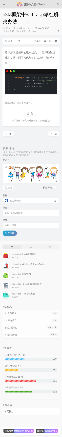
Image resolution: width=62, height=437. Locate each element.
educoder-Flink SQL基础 (23, 293)
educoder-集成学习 (21, 273)
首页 (9, 40)
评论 (6, 159)
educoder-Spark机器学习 (24, 254)
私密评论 (47, 187)
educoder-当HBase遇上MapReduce (29, 264)
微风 (8, 28)
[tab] (11, 246)
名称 (6, 195)
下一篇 (53, 133)
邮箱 (6, 207)
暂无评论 (10, 31)
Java (34, 31)
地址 (5, 219)
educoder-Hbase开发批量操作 (27, 283)
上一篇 (8, 133)
